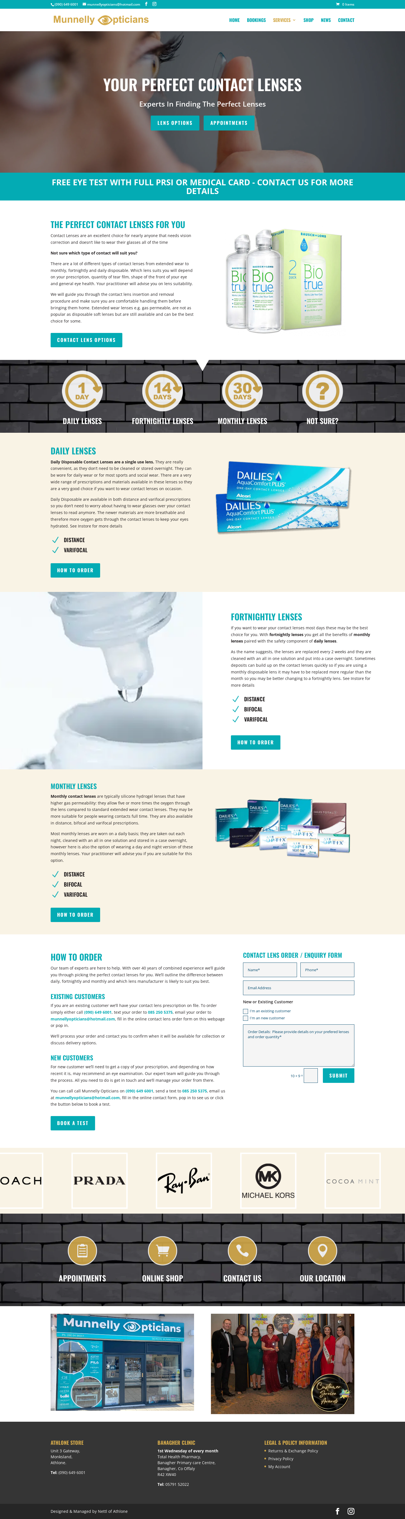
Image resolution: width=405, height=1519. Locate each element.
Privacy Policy (280, 1458)
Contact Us (242, 1278)
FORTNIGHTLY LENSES (162, 420)
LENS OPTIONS (175, 122)
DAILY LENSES (82, 420)
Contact (346, 20)
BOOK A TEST (73, 1122)
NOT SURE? (323, 420)
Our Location (323, 1278)
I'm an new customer (264, 1018)
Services (282, 20)
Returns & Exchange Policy (293, 1450)
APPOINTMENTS (229, 122)
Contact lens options (86, 339)
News (326, 20)
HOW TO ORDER (75, 570)
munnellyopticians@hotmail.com (83, 1019)
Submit (338, 1075)
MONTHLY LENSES (242, 420)
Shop (308, 20)
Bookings (256, 20)
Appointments (82, 1278)
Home (234, 20)
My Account (279, 1466)
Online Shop (162, 1278)
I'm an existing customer (267, 1011)
